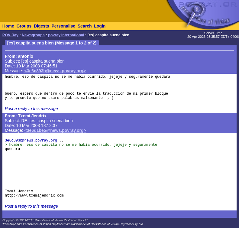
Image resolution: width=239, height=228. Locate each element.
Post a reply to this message (31, 108)
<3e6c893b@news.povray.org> (55, 70)
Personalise (63, 26)
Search (85, 26)
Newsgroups (33, 35)
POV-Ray (10, 35)
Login (99, 26)
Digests (41, 26)
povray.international (66, 35)
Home (8, 26)
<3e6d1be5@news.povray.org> (55, 130)
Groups (23, 26)
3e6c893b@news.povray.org (31, 140)
